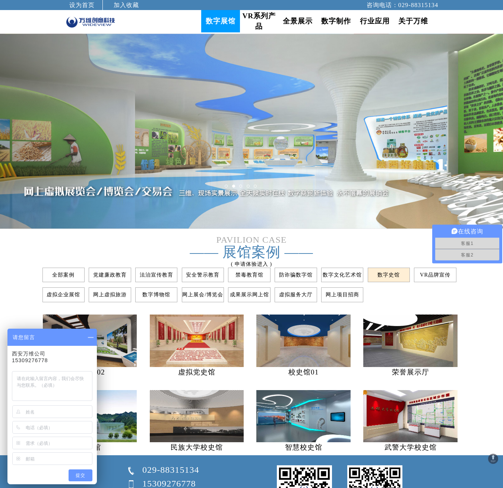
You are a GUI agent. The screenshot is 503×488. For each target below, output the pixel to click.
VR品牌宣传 (435, 275)
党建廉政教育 (110, 275)
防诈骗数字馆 (296, 275)
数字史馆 (388, 275)
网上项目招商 (342, 294)
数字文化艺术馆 (342, 275)
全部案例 (63, 275)
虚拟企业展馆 (63, 294)
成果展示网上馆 (249, 294)
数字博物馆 (156, 294)
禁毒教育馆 (249, 275)
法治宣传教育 (156, 275)
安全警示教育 (202, 275)
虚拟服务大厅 (296, 294)
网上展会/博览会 (202, 294)
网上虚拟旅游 (110, 294)
